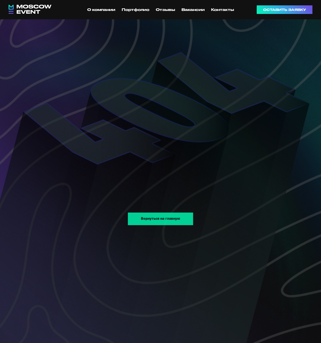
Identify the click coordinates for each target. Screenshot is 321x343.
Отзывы (165, 10)
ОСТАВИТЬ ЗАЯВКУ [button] (284, 10)
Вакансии (193, 10)
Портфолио (135, 10)
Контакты (222, 10)
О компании (101, 10)
